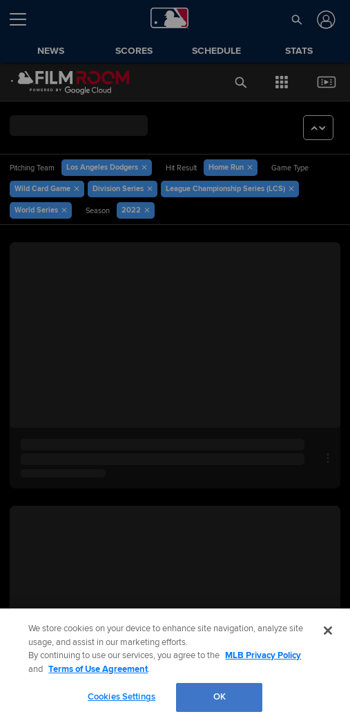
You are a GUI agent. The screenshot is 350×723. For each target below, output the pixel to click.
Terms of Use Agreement (98, 669)
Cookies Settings (121, 696)
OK (219, 696)
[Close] (328, 630)
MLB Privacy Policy (263, 655)
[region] (175, 665)
